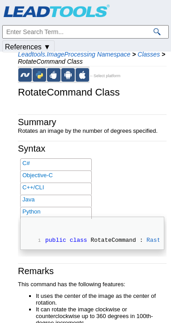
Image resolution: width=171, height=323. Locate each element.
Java (28, 199)
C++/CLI (33, 187)
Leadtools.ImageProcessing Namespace (74, 54)
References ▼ (28, 47)
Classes (148, 54)
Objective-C (37, 175)
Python (31, 211)
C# (26, 163)
